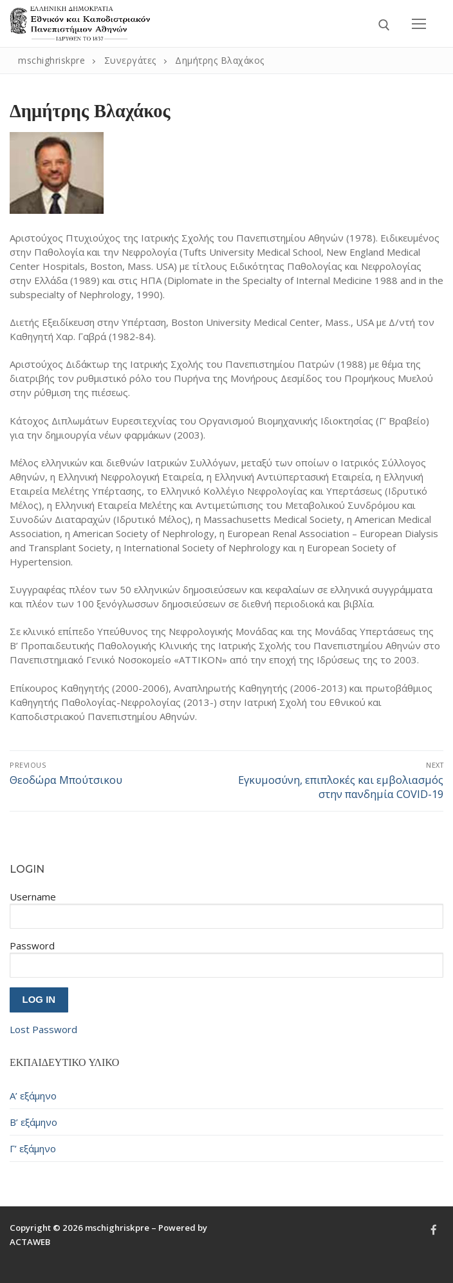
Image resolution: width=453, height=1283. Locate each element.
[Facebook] (433, 1229)
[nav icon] (419, 23)
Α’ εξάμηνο (33, 1095)
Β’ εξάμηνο (33, 1122)
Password (32, 945)
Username (33, 896)
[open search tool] (384, 25)
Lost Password (43, 1029)
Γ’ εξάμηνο (33, 1148)
